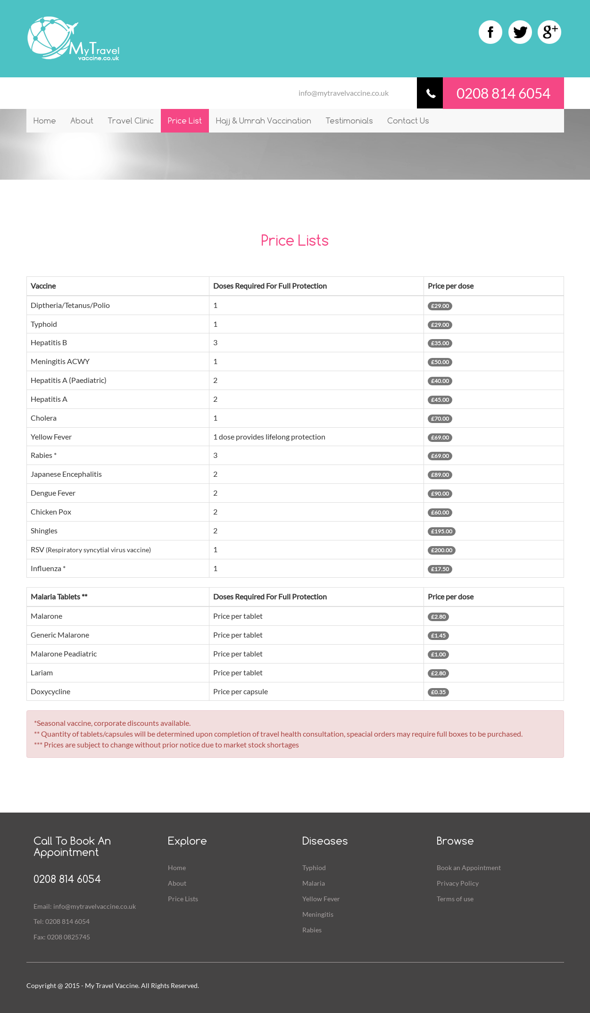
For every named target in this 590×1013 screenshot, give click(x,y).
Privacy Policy (458, 883)
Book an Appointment (469, 868)
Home (44, 120)
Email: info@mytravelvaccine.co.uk (84, 906)
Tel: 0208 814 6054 (61, 921)
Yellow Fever (321, 899)
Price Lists (183, 899)
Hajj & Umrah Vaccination (263, 120)
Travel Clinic (131, 120)
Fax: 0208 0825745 (61, 937)
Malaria (313, 883)
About (81, 120)
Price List (185, 120)
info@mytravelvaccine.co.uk (344, 92)
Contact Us (408, 120)
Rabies (312, 930)
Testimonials (349, 120)
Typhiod (314, 868)
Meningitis (317, 914)
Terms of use (455, 899)
